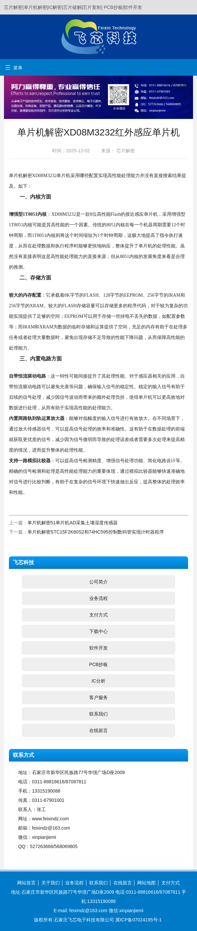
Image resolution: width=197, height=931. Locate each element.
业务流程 (98, 598)
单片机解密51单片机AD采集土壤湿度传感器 (72, 522)
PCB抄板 (98, 664)
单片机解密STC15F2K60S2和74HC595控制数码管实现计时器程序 (95, 532)
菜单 (13, 67)
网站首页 (26, 882)
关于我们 (50, 882)
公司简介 (98, 581)
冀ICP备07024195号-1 (138, 919)
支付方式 (98, 614)
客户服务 (98, 697)
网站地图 (146, 882)
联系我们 (98, 714)
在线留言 (98, 730)
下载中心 (98, 631)
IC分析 (98, 681)
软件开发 (98, 648)
